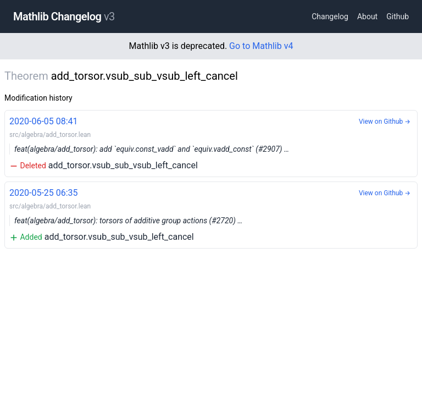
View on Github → (384, 121)
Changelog (330, 16)
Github (397, 16)
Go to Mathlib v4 (261, 46)
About (367, 16)
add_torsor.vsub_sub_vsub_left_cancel (211, 142)
